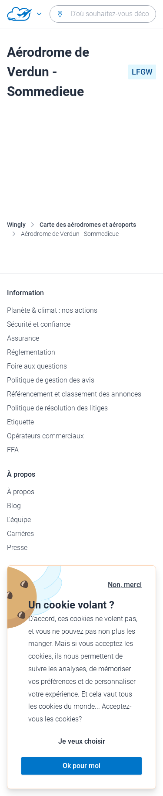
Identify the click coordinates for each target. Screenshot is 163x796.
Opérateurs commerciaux (45, 436)
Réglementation (31, 352)
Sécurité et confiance (38, 324)
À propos (20, 492)
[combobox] (103, 14)
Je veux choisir (81, 741)
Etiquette (20, 422)
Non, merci (125, 585)
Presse (17, 547)
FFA (13, 450)
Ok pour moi (81, 766)
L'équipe (19, 520)
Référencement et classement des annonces (74, 394)
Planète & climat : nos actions (52, 310)
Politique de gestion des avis (50, 380)
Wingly (16, 224)
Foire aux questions (37, 366)
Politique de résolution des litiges (57, 408)
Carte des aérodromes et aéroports (88, 224)
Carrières (20, 534)
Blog (14, 506)
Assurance (23, 338)
